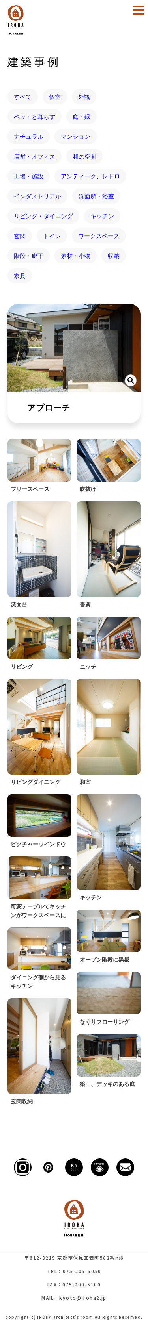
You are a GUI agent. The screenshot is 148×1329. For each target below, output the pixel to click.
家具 (20, 276)
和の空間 (84, 156)
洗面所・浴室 (96, 196)
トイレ (52, 236)
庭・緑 (81, 116)
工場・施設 (28, 176)
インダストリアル (37, 196)
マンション (75, 136)
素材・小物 (75, 255)
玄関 (20, 236)
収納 (114, 255)
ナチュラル (28, 136)
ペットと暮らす (34, 116)
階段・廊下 (28, 255)
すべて (23, 96)
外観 (84, 96)
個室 (55, 96)
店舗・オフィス (34, 156)
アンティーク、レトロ (90, 176)
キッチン (102, 216)
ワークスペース (99, 236)
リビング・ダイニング (43, 216)
